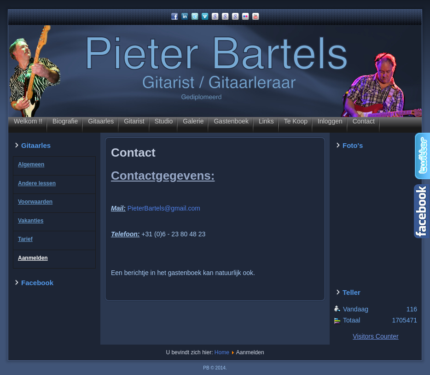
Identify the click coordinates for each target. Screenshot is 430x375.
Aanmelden (33, 258)
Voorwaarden (35, 202)
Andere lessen (37, 183)
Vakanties (30, 220)
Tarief (25, 239)
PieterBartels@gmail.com (164, 208)
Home (222, 352)
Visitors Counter (375, 336)
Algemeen (31, 164)
